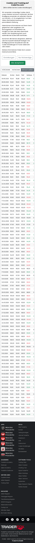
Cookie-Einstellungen (9, 45)
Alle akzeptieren (17, 63)
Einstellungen (9, 57)
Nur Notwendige (24, 57)
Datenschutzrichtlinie (9, 52)
